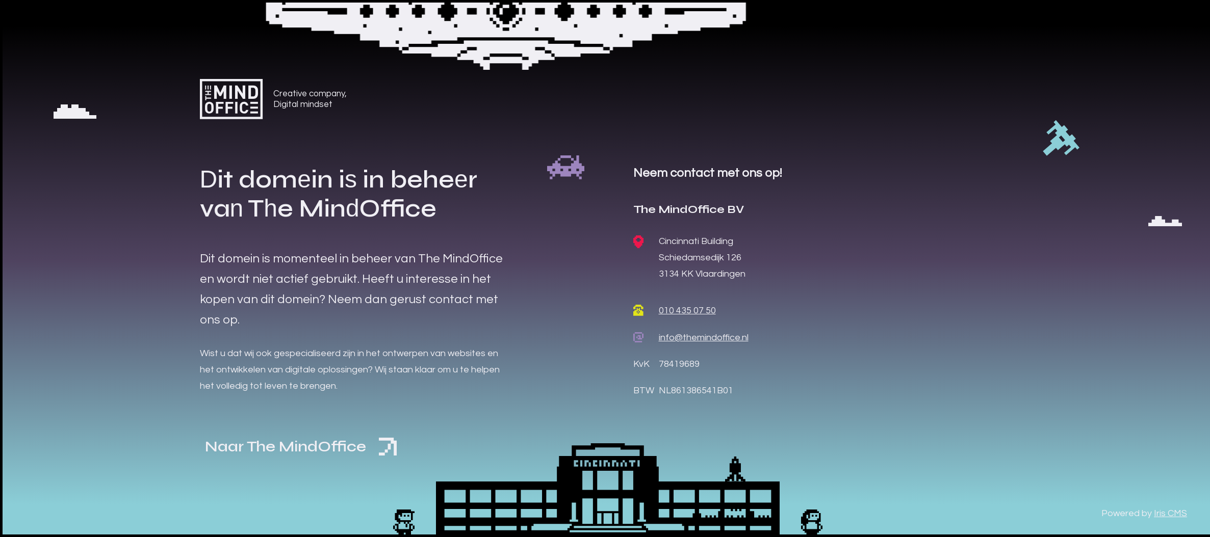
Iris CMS (1170, 513)
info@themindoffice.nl (704, 337)
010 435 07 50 (687, 310)
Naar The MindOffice (301, 446)
